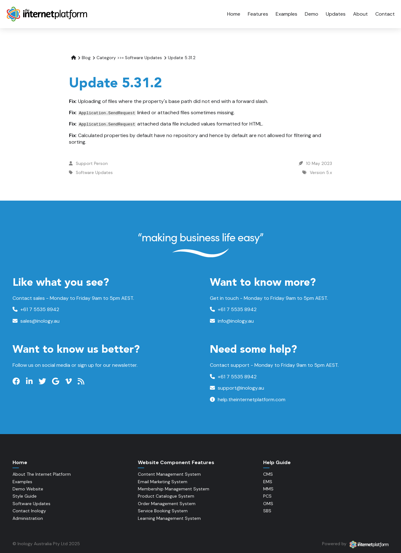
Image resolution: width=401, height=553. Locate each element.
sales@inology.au (36, 321)
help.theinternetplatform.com (247, 399)
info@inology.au (232, 321)
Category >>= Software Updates (129, 57)
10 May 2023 (319, 163)
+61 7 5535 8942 (36, 309)
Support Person (92, 163)
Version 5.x (321, 172)
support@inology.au (237, 388)
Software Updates (94, 172)
